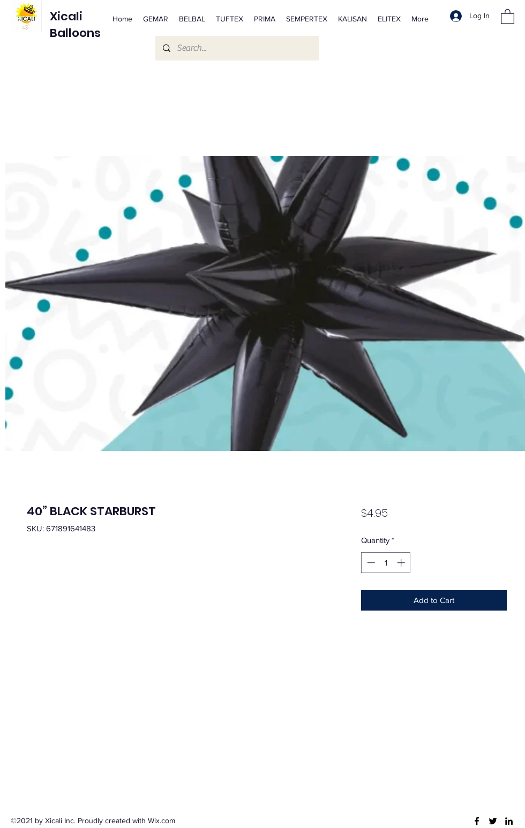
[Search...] (236, 48)
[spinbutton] (386, 563)
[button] (507, 16)
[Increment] (402, 563)
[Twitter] (493, 821)
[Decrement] (370, 563)
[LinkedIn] (509, 821)
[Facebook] (476, 821)
